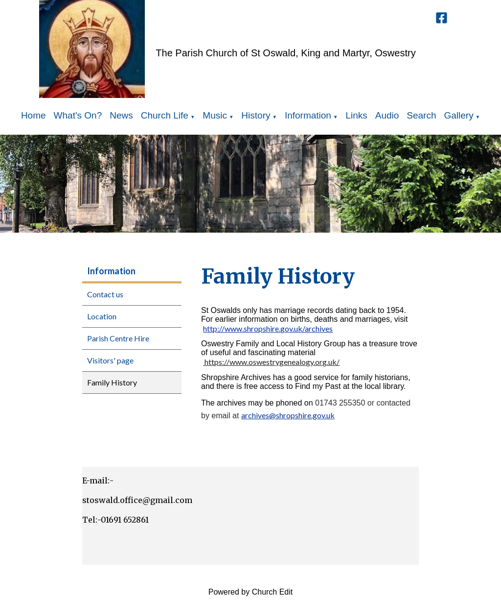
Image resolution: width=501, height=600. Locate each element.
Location (101, 316)
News (121, 115)
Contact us (105, 294)
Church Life (164, 115)
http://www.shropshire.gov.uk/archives (268, 328)
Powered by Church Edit (250, 592)
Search (421, 115)
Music (215, 115)
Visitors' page (110, 360)
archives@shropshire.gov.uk (287, 415)
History (255, 115)
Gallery (459, 115)
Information (308, 115)
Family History (112, 382)
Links (356, 115)
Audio (387, 115)
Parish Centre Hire (118, 338)
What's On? (78, 115)
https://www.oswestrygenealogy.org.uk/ (271, 362)
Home (33, 115)
